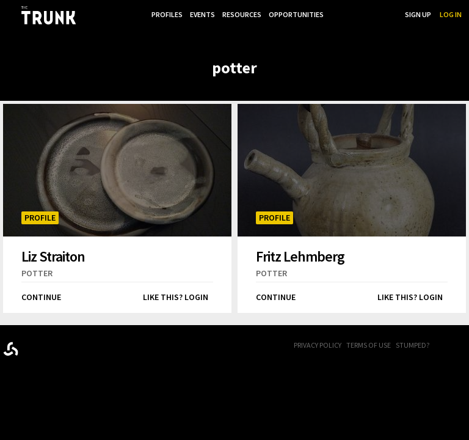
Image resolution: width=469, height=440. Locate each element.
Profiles (162, 14)
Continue (41, 293)
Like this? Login (175, 293)
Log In (451, 14)
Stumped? (412, 341)
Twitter (463, 342)
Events (198, 14)
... (333, 14)
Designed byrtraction (10, 345)
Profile (40, 213)
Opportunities (294, 14)
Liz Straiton (53, 252)
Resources (239, 14)
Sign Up (418, 14)
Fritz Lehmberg (300, 252)
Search (383, 14)
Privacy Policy (317, 341)
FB (448, 342)
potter (37, 269)
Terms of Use (368, 341)
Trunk (64, 342)
